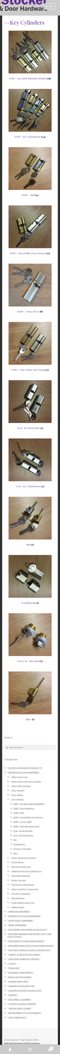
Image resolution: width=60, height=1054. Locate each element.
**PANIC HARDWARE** (17, 925)
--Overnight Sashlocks (20, 876)
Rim (15, 840)
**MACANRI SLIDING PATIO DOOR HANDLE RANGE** (30, 946)
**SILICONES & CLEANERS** (19, 999)
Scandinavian (19, 844)
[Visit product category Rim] (30, 521)
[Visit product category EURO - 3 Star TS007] (30, 288)
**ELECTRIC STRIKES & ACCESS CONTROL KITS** (29, 950)
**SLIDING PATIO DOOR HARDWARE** (24, 916)
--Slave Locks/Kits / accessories (24, 889)
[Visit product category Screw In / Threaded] (30, 637)
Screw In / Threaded (22, 849)
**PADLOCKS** (13, 968)
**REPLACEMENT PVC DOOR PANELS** (24, 1013)
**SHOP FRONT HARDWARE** (20, 920)
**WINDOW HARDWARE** (18, 911)
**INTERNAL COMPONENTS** (20, 972)
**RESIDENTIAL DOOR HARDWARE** (23, 772)
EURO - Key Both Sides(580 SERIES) (28, 804)
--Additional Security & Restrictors (26, 871)
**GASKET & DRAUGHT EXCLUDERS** (24, 954)
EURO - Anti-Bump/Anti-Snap (26, 826)
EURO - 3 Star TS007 (22, 822)
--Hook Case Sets (18, 880)
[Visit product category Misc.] (30, 696)
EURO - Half (18, 813)
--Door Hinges (16, 795)
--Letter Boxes (17, 862)
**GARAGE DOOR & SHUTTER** (21, 986)
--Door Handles (17, 790)
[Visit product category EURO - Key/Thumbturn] (30, 113)
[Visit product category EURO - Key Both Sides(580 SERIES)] (30, 55)
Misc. (15, 853)
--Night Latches (17, 907)
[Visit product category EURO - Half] (30, 171)
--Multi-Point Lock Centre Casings (25, 781)
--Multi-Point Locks (19, 777)
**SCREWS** (12, 995)
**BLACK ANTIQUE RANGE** (19, 977)
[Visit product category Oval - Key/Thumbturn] (30, 463)
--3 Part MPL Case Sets (20, 786)
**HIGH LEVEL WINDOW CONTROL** (23, 959)
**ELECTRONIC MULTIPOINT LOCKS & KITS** (27, 929)
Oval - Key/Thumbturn (23, 835)
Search (30, 1049)
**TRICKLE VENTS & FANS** (19, 1008)
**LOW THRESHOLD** (16, 1017)
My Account (10, 1049)
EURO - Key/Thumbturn (23, 808)
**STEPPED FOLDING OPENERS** (21, 1004)
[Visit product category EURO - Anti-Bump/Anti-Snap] (30, 346)
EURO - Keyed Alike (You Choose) (28, 817)
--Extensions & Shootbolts (22, 884)
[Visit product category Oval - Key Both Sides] (30, 404)
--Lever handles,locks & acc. (22, 903)
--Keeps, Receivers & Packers (23, 858)
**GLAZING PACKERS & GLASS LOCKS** (24, 990)
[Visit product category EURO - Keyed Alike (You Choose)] (30, 230)
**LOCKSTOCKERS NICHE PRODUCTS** (24, 768)
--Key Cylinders (17, 799)
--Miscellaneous (17, 898)
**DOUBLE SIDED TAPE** (18, 981)
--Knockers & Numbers (20, 893)
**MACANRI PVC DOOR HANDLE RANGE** (26, 941)
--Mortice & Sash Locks (20, 867)
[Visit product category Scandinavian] (30, 579)
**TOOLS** (11, 963)
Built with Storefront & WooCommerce (22, 1043)
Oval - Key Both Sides (22, 831)
